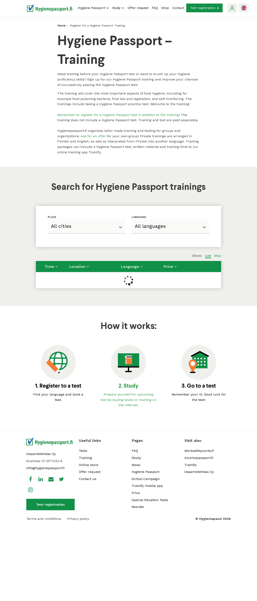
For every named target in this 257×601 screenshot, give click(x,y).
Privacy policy (78, 519)
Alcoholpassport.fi (198, 458)
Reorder (138, 507)
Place (52, 217)
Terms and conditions (43, 519)
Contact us (87, 479)
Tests (83, 451)
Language (139, 217)
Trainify (190, 465)
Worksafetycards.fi (199, 451)
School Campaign (146, 479)
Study (118, 8)
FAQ (155, 8)
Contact (178, 8)
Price (136, 493)
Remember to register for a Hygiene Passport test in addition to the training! (118, 115)
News (136, 465)
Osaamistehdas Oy (41, 454)
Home (61, 25)
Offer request (138, 8)
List (208, 256)
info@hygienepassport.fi (45, 468)
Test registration (204, 8)
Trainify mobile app (147, 486)
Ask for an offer (93, 136)
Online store (88, 465)
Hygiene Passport (93, 8)
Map (217, 256)
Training (85, 458)
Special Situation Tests (150, 500)
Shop (165, 8)
